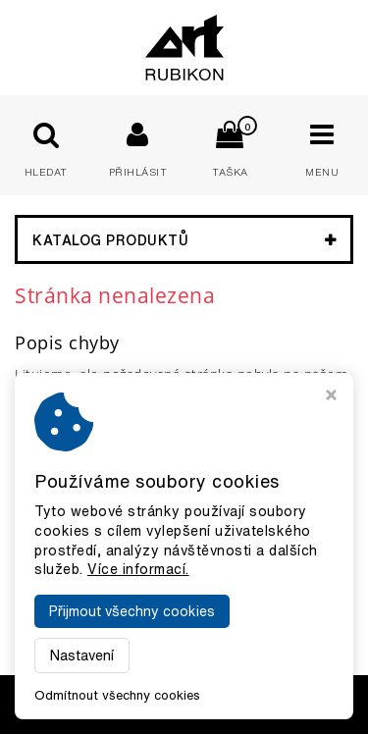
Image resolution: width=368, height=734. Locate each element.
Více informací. (138, 569)
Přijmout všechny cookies (132, 611)
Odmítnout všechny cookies (117, 695)
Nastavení (82, 655)
